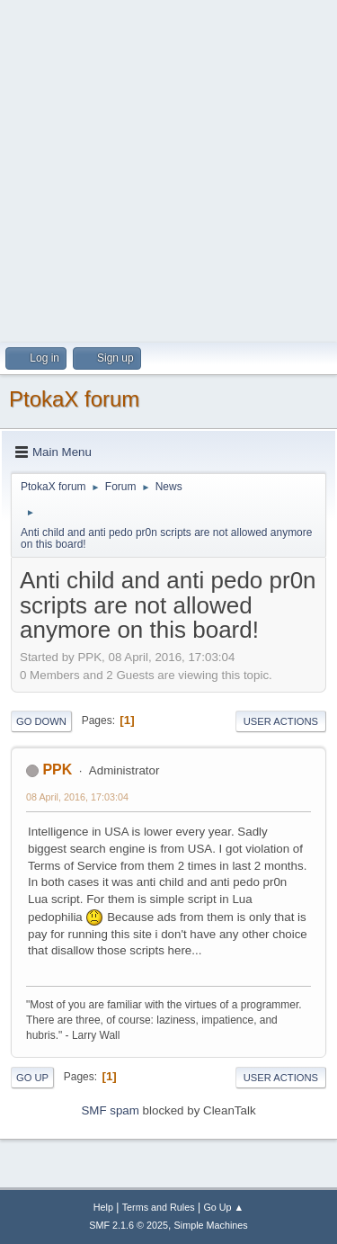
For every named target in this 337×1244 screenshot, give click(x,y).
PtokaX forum (74, 399)
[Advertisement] (168, 168)
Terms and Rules (158, 1207)
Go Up (32, 1077)
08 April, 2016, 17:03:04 (77, 797)
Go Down (41, 721)
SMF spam (109, 1110)
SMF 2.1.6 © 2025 (128, 1225)
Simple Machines (211, 1225)
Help (103, 1207)
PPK (57, 769)
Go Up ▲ (223, 1207)
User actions (281, 721)
